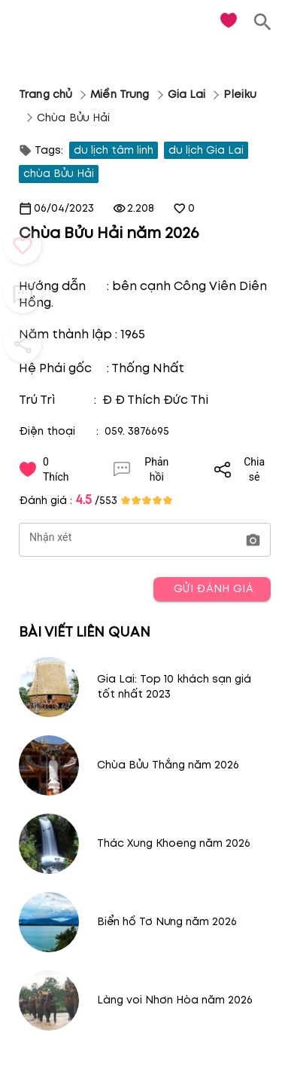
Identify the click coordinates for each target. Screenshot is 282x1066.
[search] (263, 22)
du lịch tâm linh (113, 150)
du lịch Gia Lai (206, 150)
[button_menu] (22, 245)
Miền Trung (119, 94)
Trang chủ (45, 94)
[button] (253, 540)
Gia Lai (187, 94)
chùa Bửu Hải (58, 173)
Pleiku (239, 94)
